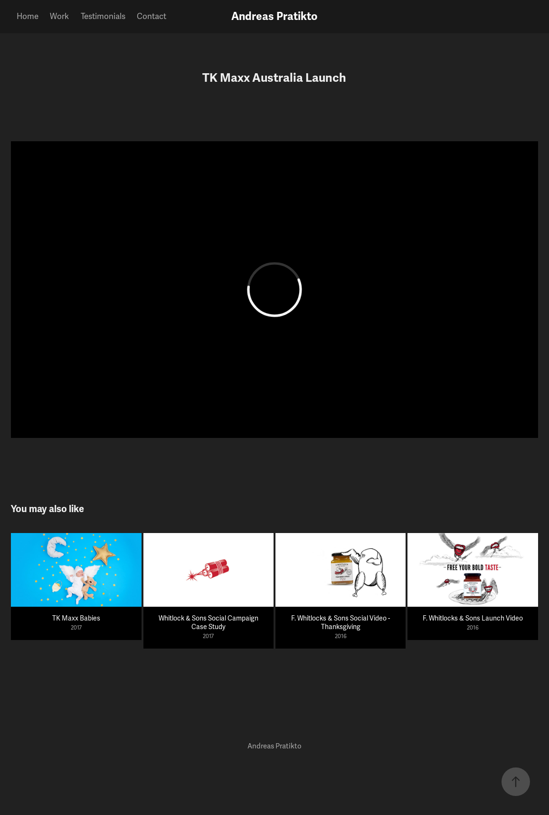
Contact (151, 16)
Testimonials (103, 16)
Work (59, 16)
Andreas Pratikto (274, 16)
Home (27, 16)
